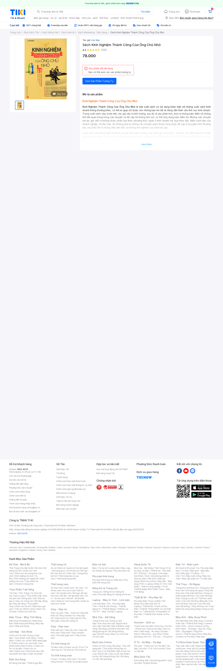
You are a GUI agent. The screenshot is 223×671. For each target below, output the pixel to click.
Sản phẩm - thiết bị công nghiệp (153, 585)
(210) (104, 49)
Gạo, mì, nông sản (24, 601)
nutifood (131, 547)
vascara (13, 547)
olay (183, 547)
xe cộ (53, 17)
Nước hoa (19, 651)
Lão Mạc (95, 40)
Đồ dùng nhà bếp (17, 663)
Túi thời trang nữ (60, 643)
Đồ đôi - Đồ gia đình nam (72, 596)
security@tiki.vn (32, 511)
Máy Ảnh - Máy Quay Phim (191, 617)
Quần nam (69, 588)
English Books (150, 663)
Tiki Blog (60, 473)
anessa (166, 547)
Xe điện (162, 646)
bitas (206, 547)
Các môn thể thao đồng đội (194, 601)
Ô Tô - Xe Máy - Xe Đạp (147, 642)
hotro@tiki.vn (33, 507)
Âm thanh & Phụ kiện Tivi (187, 568)
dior (20, 547)
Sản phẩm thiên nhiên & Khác (26, 644)
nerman (148, 547)
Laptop (119, 611)
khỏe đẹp (74, 17)
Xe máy (143, 648)
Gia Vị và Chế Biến (106, 651)
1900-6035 (22, 469)
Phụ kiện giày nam (65, 635)
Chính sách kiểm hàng (19, 491)
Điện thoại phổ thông (24, 623)
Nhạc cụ (115, 634)
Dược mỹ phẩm (35, 654)
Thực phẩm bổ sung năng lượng (195, 607)
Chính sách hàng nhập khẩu (22, 503)
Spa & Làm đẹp (154, 628)
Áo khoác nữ (73, 570)
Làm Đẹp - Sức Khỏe (20, 631)
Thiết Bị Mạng (108, 609)
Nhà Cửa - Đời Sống (103, 617)
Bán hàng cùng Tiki (105, 473)
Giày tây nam (71, 630)
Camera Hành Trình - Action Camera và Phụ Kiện (194, 626)
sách (95, 17)
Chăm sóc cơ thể (23, 640)
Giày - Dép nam (60, 626)
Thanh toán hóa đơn (143, 626)
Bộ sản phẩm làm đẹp (26, 652)
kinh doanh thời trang (132, 17)
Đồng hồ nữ (109, 592)
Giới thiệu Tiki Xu (64, 497)
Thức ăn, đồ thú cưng (24, 609)
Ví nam (54, 659)
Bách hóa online (148, 581)
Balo (94, 568)
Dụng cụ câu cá (189, 598)
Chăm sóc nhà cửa (27, 611)
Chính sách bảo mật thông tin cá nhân (74, 485)
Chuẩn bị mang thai (24, 584)
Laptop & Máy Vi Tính (156, 584)
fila (45, 550)
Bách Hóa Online (102, 642)
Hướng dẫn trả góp (18, 499)
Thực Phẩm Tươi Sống (21, 589)
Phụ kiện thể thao (194, 593)
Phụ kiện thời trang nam (110, 581)
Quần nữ (71, 568)
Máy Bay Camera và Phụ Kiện (194, 635)
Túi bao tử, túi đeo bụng (76, 661)
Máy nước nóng (193, 576)
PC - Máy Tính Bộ (105, 611)
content (114, 17)
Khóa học (159, 626)
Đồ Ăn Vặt (102, 654)
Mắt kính (118, 580)
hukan (32, 550)
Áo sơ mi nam (69, 590)
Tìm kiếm (145, 11)
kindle (140, 547)
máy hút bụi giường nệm (193, 657)
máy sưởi (180, 646)
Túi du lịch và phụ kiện (109, 568)
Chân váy (70, 573)
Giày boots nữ (61, 618)
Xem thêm (146, 144)
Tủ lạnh (184, 570)
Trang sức (97, 592)
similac (189, 547)
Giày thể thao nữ (199, 606)
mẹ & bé (63, 17)
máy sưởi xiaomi (197, 656)
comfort (199, 547)
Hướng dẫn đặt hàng (18, 484)
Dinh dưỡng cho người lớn (26, 578)
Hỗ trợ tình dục (33, 651)
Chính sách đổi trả (17, 495)
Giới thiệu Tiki (62, 469)
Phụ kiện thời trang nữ (102, 580)
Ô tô (150, 648)
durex (75, 547)
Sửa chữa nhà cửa (106, 623)
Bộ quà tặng (106, 659)
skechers (106, 547)
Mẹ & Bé (152, 578)
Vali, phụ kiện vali (122, 570)
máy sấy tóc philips (196, 648)
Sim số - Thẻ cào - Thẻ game (158, 636)
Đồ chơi (38, 568)
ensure (67, 547)
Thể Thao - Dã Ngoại (188, 584)
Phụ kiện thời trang (103, 576)
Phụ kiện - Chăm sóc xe (145, 646)
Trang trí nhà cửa (100, 621)
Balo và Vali (99, 564)
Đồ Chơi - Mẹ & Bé (19, 564)
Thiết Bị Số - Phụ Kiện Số (148, 597)
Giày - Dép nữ (59, 609)
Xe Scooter (159, 648)
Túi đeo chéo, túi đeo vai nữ (64, 647)
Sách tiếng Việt (141, 660)
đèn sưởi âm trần (189, 664)
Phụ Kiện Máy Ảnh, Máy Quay (189, 621)
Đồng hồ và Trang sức (105, 588)
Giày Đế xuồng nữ (69, 621)
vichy (39, 550)
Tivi (183, 576)
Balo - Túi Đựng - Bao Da (193, 628)
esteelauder (30, 547)
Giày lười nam (57, 630)
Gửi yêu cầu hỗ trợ (17, 480)
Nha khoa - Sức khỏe (152, 634)
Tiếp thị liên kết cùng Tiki (68, 501)
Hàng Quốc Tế (142, 564)
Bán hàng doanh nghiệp (67, 505)
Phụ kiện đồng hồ (106, 594)
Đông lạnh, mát (29, 598)
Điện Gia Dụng (17, 659)
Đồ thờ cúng (103, 634)
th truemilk (42, 547)
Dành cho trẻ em (23, 606)
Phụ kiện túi (80, 650)
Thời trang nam (59, 584)
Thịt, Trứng (24, 593)
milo (98, 547)
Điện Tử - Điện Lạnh (187, 564)
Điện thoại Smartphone (20, 621)
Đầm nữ (61, 568)
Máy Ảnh (201, 636)
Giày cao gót (57, 613)
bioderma (84, 547)
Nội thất (106, 626)
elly (92, 547)
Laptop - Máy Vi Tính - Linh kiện (111, 600)
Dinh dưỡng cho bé (24, 576)
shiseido (13, 550)
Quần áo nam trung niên (68, 601)
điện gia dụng (41, 17)
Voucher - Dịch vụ (144, 622)
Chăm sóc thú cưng (101, 646)
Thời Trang (159, 568)
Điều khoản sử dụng (65, 493)
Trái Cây (13, 593)
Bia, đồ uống (19, 603)
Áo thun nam (57, 588)
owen (59, 547)
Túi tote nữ (68, 650)
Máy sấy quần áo (190, 578)
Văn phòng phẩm (158, 660)
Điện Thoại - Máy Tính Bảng (25, 617)
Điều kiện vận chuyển (66, 509)
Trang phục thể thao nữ (187, 588)
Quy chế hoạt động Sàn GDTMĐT (112, 469)
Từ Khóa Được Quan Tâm (190, 642)
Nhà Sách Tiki (142, 656)
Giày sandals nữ (67, 615)
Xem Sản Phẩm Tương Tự (99, 81)
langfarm (23, 550)
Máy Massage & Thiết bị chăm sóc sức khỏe (28, 641)
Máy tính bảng (22, 626)
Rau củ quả (19, 596)
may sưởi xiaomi (190, 654)
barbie (52, 547)
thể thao (104, 17)
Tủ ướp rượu (206, 578)
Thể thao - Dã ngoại (147, 573)
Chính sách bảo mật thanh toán (71, 481)
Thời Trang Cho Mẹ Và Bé (21, 568)
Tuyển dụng (62, 477)
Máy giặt (185, 573)
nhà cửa (86, 17)
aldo (115, 547)
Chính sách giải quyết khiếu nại (71, 489)
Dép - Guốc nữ (72, 613)
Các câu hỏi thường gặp (20, 476)
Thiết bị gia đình (34, 663)
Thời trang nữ (58, 564)
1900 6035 (22, 533)
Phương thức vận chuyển (20, 488)
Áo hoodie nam (64, 593)
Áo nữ (53, 568)
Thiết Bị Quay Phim (192, 634)
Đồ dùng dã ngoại (194, 590)
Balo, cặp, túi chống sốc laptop (111, 569)
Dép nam (65, 632)
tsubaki (51, 550)
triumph (122, 547)
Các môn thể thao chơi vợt (194, 602)
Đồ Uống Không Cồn (109, 656)
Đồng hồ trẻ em (123, 594)
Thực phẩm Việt (33, 596)
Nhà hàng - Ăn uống (149, 631)
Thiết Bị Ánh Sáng (194, 623)
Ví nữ (81, 647)
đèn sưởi (190, 646)
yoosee (175, 547)
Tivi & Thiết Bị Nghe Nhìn (151, 587)
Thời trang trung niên (66, 578)
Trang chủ (174, 11)
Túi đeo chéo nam (67, 659)
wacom (157, 547)
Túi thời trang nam (61, 655)
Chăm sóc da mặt (17, 635)
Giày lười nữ (75, 618)
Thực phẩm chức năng (25, 638)
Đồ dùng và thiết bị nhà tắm (112, 628)
